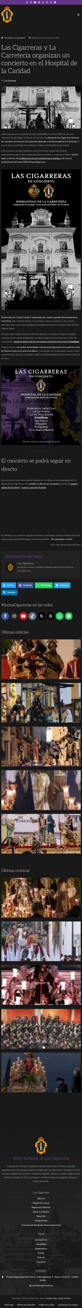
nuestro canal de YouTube (33, 487)
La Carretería (19, 38)
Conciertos (8, 38)
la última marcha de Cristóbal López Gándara (40, 158)
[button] (78, 14)
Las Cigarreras (10, 81)
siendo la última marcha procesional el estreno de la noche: (47, 342)
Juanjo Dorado (64, 1298)
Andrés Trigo (51, 1298)
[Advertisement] (41, 848)
